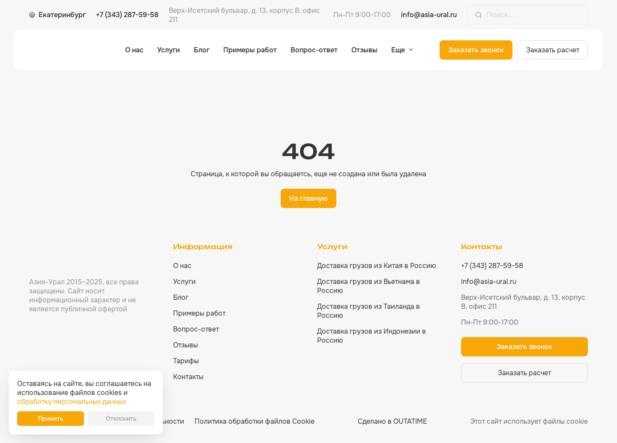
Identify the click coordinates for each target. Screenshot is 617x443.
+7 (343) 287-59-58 (127, 14)
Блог (202, 49)
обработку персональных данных (71, 401)
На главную (308, 198)
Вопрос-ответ (314, 49)
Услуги (168, 49)
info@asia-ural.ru (429, 14)
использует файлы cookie (545, 421)
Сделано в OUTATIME (392, 421)
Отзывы (364, 49)
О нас (134, 49)
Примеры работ (250, 49)
